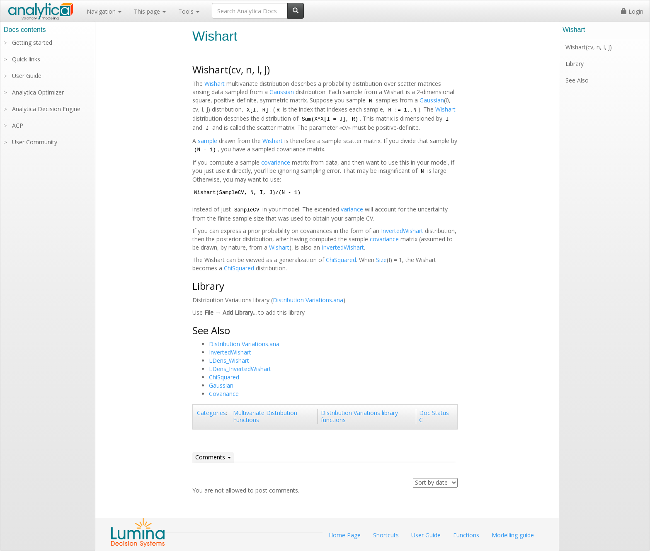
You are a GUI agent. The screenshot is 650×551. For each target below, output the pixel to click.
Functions (466, 535)
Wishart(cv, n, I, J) (588, 47)
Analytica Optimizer (38, 92)
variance (352, 209)
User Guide (26, 76)
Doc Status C (434, 416)
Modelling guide (513, 535)
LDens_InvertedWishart (240, 369)
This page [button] (150, 11)
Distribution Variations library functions (359, 416)
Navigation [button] (104, 11)
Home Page (345, 535)
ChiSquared (341, 260)
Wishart (214, 83)
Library (574, 64)
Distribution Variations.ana (308, 300)
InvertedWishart (402, 231)
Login (632, 11)
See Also (577, 80)
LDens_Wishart (229, 360)
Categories (211, 413)
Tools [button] (188, 11)
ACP (17, 125)
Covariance (224, 394)
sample (207, 141)
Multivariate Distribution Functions (265, 416)
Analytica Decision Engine (46, 109)
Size (381, 260)
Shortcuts (386, 535)
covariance (275, 162)
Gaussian (281, 92)
